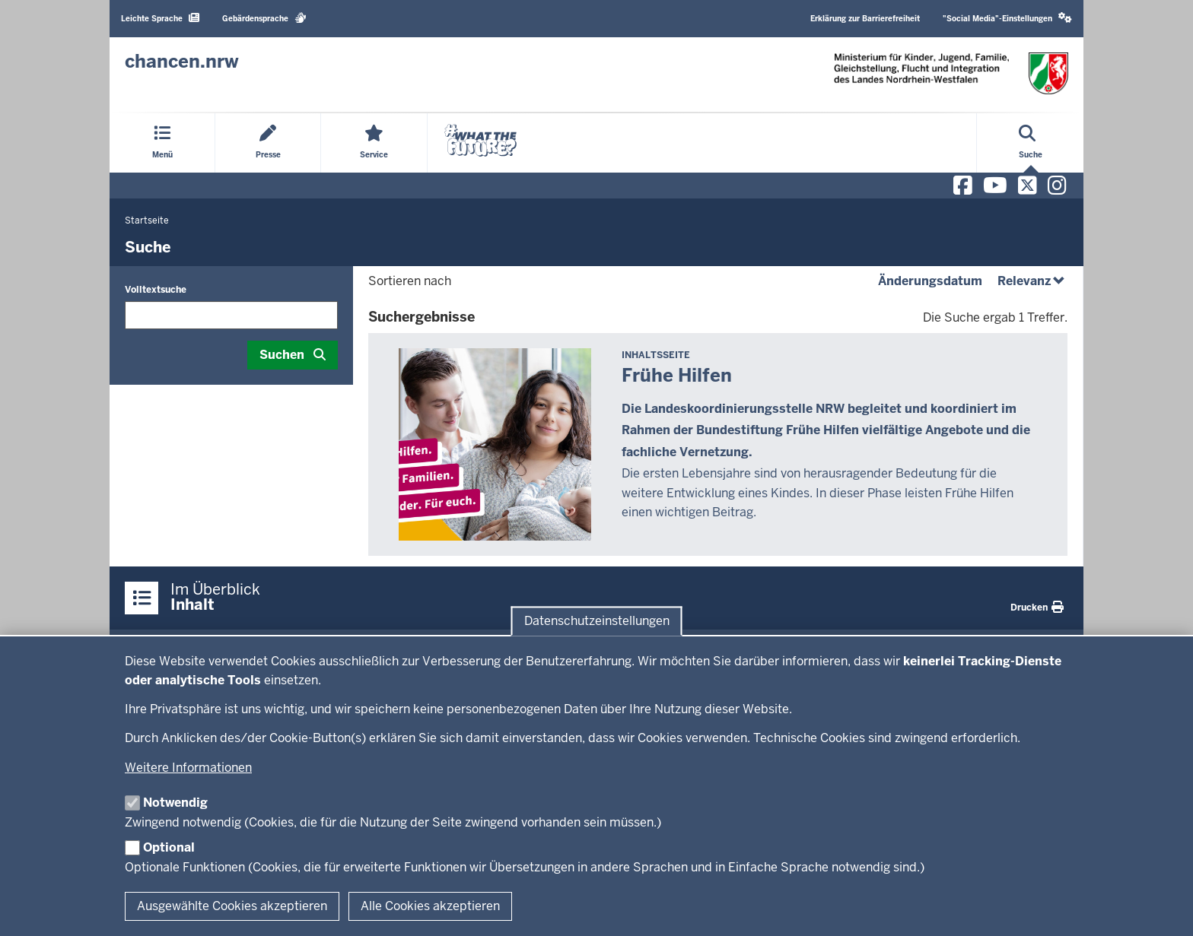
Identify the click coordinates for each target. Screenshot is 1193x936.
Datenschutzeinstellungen (597, 621)
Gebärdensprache (264, 18)
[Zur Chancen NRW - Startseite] (182, 61)
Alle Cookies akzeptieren (430, 906)
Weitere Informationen (188, 768)
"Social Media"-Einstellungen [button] (1007, 18)
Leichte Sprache (160, 18)
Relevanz (1032, 281)
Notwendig (175, 803)
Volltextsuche (155, 290)
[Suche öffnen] (1030, 143)
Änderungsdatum (930, 281)
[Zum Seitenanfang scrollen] (1162, 908)
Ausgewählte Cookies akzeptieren (232, 906)
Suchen (281, 355)
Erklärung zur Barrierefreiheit (865, 19)
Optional (169, 847)
